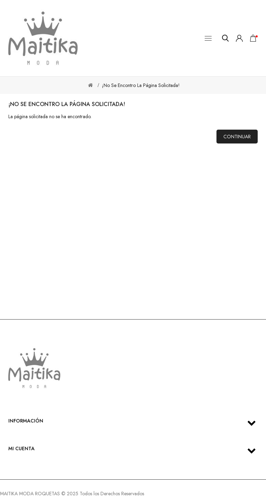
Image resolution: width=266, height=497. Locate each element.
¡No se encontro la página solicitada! (141, 85)
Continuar (237, 136)
